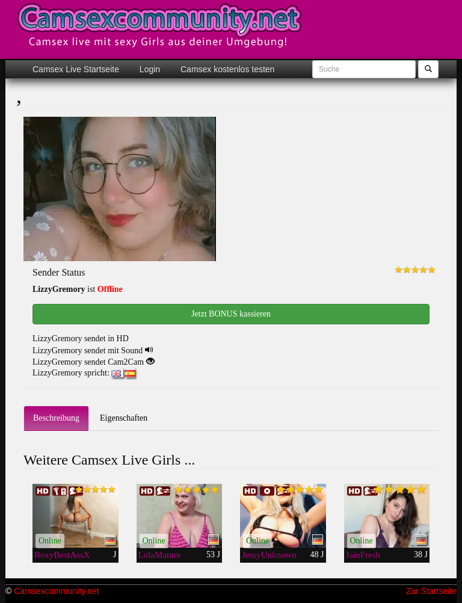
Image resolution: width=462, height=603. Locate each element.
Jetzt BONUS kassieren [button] (231, 313)
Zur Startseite (431, 591)
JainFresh (363, 555)
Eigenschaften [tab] (123, 417)
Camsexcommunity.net (56, 591)
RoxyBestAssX (62, 555)
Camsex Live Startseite (75, 69)
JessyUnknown (269, 555)
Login (148, 69)
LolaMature (159, 555)
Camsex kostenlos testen (226, 69)
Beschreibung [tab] (56, 417)
